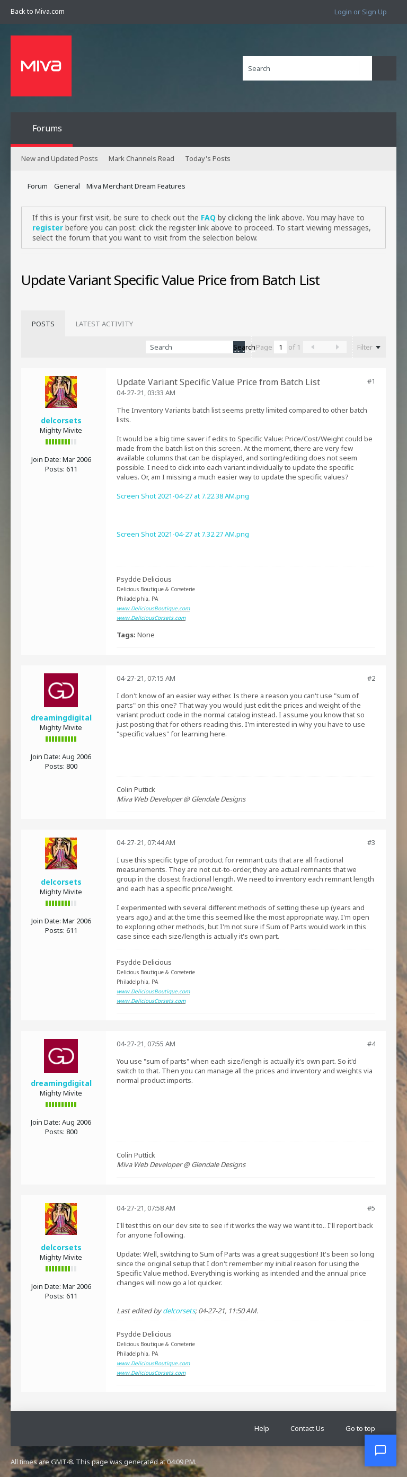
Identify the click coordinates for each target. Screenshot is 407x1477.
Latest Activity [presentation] (104, 323)
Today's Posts (208, 158)
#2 (371, 678)
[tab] (43, 323)
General (67, 186)
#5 (371, 1208)
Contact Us (307, 1428)
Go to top (360, 1428)
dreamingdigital (61, 718)
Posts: (55, 469)
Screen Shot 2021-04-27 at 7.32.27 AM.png (183, 534)
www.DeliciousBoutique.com (153, 608)
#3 (371, 842)
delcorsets (61, 420)
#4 (371, 1043)
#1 (371, 381)
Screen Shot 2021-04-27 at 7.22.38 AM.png (183, 496)
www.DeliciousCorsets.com (151, 617)
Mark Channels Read (141, 158)
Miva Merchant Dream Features (135, 186)
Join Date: (46, 459)
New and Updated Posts (59, 158)
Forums (47, 128)
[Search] (307, 68)
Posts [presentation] (43, 323)
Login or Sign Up (360, 11)
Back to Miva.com (38, 11)
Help (261, 1428)
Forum (38, 186)
